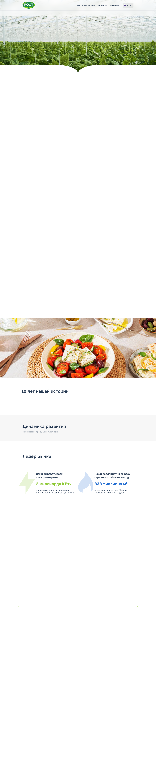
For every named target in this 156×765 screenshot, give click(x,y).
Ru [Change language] (128, 5)
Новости (102, 5)
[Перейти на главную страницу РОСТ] (29, 5)
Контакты (114, 5)
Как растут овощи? (86, 5)
